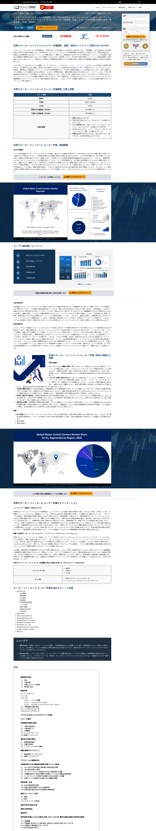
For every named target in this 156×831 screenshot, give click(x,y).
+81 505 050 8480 (46, 2)
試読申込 (136, 63)
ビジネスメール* (128, 22)
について (17, 2)
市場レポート (132, 7)
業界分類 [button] (122, 7)
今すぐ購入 (20, 27)
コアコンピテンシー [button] (109, 7)
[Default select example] (129, 32)
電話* (124, 29)
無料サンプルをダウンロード (51, 28)
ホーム (98, 7)
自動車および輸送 (24, 13)
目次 (33, 27)
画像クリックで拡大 (84, 284)
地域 (140, 7)
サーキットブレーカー (76, 65)
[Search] (139, 2)
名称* (124, 16)
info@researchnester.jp (30, 2)
